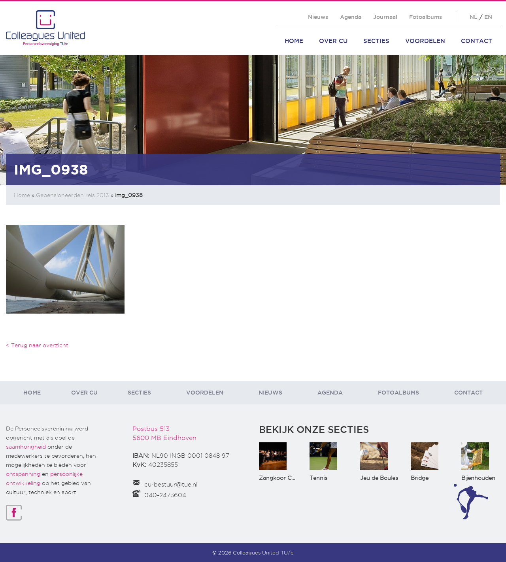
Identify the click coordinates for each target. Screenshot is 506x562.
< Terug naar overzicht (37, 345)
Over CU (333, 41)
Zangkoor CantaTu (285, 478)
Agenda (350, 17)
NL (474, 17)
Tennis (318, 478)
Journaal (385, 17)
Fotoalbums (425, 17)
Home (294, 41)
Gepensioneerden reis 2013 (72, 195)
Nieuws (318, 17)
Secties (376, 41)
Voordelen (425, 41)
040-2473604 (165, 495)
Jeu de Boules (379, 478)
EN (488, 17)
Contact (476, 41)
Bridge (420, 478)
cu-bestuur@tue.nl (171, 484)
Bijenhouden (478, 478)
